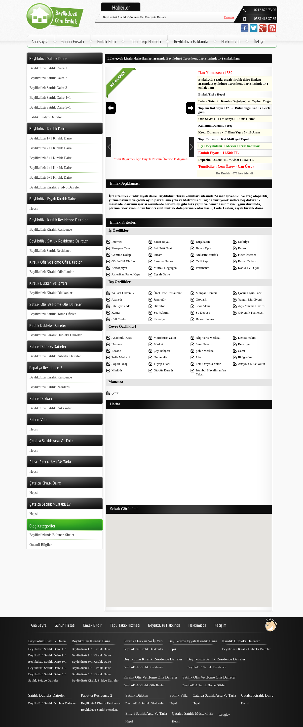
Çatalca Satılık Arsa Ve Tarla (214, 695)
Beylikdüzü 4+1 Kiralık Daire (50, 168)
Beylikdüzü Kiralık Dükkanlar (50, 293)
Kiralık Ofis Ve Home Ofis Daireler (150, 677)
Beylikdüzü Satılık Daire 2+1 (50, 78)
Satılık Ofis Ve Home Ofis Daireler (209, 677)
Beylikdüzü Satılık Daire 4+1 (50, 98)
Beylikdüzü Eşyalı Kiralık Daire (192, 641)
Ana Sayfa (39, 41)
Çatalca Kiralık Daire (257, 695)
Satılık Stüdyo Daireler (45, 117)
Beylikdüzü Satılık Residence (50, 251)
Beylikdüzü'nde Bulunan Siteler (51, 535)
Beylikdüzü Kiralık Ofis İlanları (51, 272)
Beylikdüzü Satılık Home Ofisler (52, 314)
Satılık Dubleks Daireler (46, 695)
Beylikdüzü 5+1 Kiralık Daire (50, 177)
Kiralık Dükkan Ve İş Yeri (143, 641)
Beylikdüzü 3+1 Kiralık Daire (50, 158)
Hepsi (33, 208)
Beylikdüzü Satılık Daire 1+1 (50, 68)
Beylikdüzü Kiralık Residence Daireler (153, 659)
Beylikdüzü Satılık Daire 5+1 (50, 107)
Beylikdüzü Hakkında (191, 41)
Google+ (224, 714)
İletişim (260, 41)
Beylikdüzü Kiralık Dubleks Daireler (55, 335)
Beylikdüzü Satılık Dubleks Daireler (55, 356)
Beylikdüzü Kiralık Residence (50, 229)
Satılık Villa (179, 695)
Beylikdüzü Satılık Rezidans (49, 387)
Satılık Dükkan (136, 695)
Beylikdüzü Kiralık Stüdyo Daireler (54, 187)
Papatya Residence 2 (96, 695)
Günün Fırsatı (72, 41)
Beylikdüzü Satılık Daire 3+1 (50, 88)
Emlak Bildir (107, 41)
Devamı (229, 17)
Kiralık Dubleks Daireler (241, 641)
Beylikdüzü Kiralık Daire (91, 641)
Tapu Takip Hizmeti (145, 41)
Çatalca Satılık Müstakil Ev (192, 713)
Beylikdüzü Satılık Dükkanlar (50, 408)
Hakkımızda (231, 41)
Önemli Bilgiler (40, 545)
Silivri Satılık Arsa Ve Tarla (146, 713)
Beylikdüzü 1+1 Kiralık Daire (50, 138)
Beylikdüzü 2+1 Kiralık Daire (50, 148)
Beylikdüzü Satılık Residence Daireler (216, 659)
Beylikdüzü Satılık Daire (47, 641)
